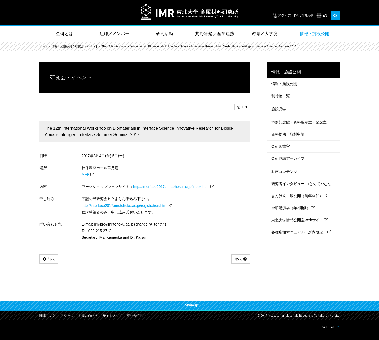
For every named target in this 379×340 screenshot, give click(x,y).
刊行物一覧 (280, 96)
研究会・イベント (86, 46)
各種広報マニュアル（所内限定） (299, 232)
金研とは (64, 33)
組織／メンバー (114, 33)
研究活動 (164, 33)
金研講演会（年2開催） (290, 208)
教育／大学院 (264, 33)
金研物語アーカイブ (288, 158)
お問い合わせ (87, 316)
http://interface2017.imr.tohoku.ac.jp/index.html (171, 186)
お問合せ (307, 15)
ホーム (43, 46)
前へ (51, 259)
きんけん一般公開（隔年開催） (297, 196)
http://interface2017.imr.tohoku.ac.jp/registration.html (124, 205)
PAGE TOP (328, 326)
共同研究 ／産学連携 (214, 33)
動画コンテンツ (284, 171)
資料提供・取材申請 (288, 134)
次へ (238, 259)
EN (324, 15)
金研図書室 (280, 146)
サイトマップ (112, 316)
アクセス (284, 15)
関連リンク (47, 316)
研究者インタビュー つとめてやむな (301, 184)
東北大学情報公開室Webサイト (297, 220)
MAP (85, 174)
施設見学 (278, 109)
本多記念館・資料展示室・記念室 (299, 122)
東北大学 (133, 316)
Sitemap (191, 305)
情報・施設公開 (314, 33)
